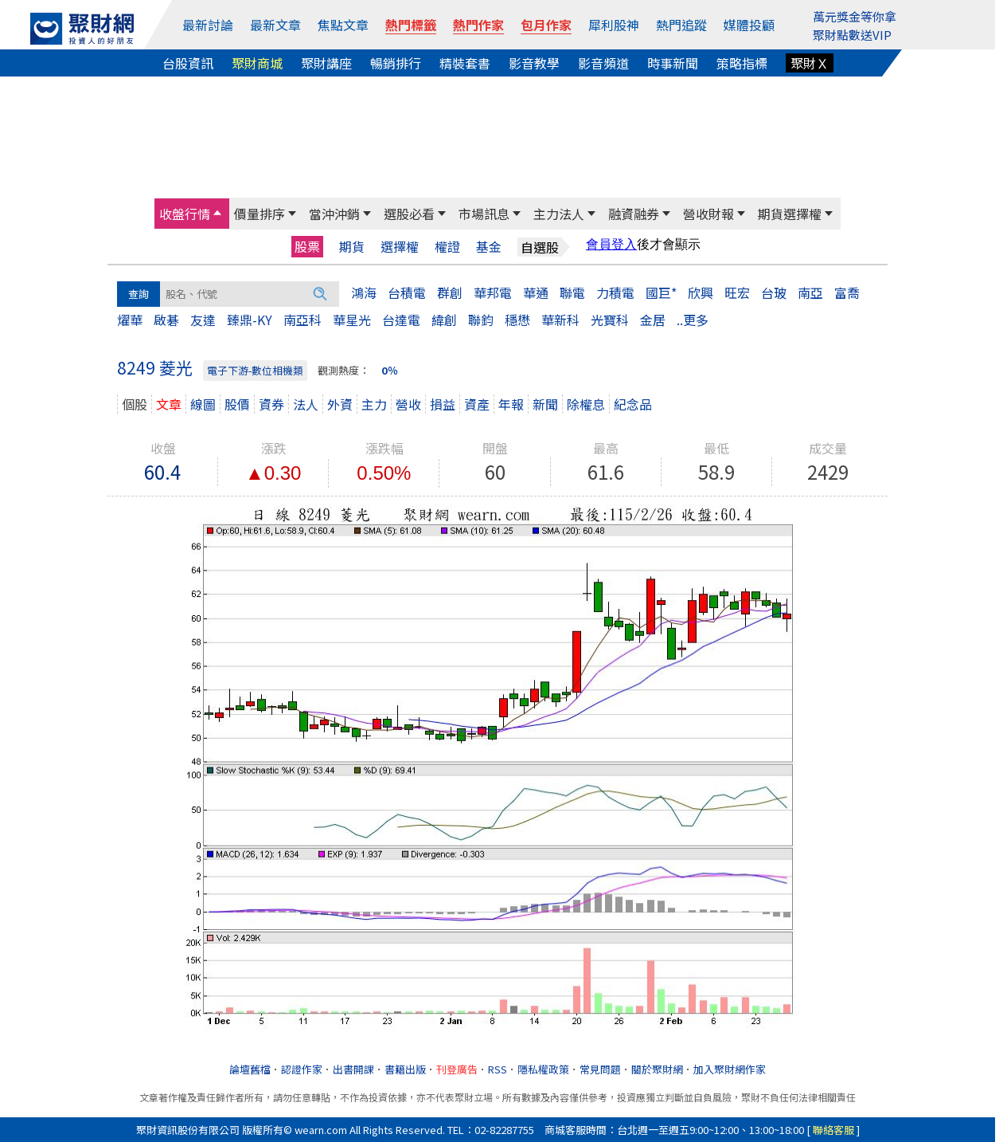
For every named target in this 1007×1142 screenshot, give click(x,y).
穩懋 (517, 319)
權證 (447, 246)
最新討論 (207, 24)
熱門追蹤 (681, 24)
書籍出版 (405, 1069)
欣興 (700, 292)
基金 (489, 246)
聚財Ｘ (809, 63)
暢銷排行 (395, 63)
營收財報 (708, 213)
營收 (408, 404)
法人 (305, 404)
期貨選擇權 (790, 213)
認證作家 (301, 1069)
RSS (497, 1069)
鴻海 (364, 292)
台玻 (773, 292)
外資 (340, 404)
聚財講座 (326, 63)
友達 (203, 319)
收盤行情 (184, 213)
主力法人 (558, 213)
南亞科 (302, 319)
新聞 (545, 404)
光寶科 (610, 319)
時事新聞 (672, 63)
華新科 (560, 319)
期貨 (352, 246)
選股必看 (409, 213)
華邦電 (493, 292)
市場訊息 (484, 213)
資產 (477, 404)
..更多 (692, 319)
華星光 (352, 319)
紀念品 (633, 404)
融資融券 (633, 213)
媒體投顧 (749, 24)
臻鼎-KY (249, 319)
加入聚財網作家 (729, 1069)
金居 (652, 319)
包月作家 (546, 24)
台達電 (401, 319)
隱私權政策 (543, 1069)
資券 (271, 404)
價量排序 (259, 213)
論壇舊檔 (250, 1069)
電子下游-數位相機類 (255, 370)
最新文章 (275, 24)
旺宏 (737, 292)
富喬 (847, 292)
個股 (134, 404)
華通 (535, 292)
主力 (374, 404)
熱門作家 (478, 24)
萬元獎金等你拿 (854, 16)
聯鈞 (481, 319)
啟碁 (166, 319)
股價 (237, 404)
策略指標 (741, 63)
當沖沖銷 (334, 213)
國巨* (661, 292)
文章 (168, 404)
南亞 (810, 292)
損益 (442, 404)
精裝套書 (464, 63)
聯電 (572, 292)
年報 (511, 404)
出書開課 (353, 1069)
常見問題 (600, 1069)
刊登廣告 (457, 1069)
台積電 (407, 292)
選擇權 (400, 246)
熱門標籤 (410, 24)
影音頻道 (603, 63)
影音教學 (534, 63)
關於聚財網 (657, 1069)
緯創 (444, 319)
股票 (307, 246)
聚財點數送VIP (852, 34)
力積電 (615, 292)
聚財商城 (257, 63)
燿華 (129, 319)
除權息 (586, 404)
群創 (450, 292)
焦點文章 (343, 24)
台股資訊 (187, 63)
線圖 (203, 404)
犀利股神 (613, 24)
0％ (389, 370)
